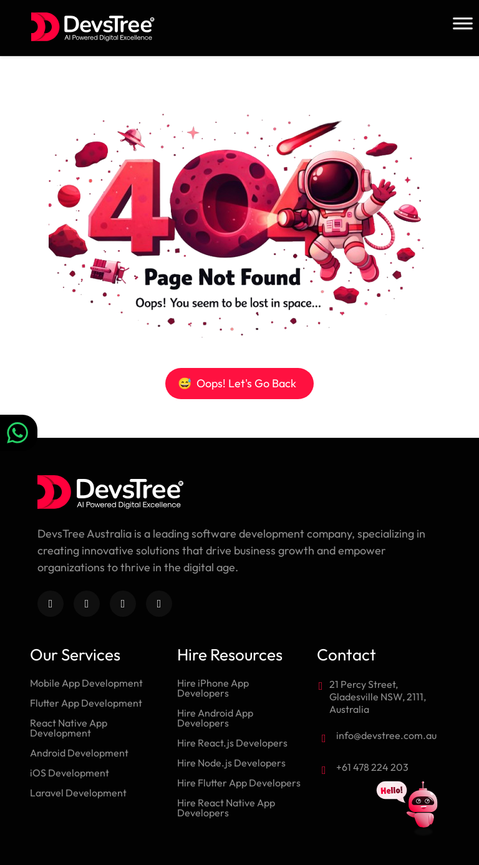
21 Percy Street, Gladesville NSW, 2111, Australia (377, 696)
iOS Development (69, 773)
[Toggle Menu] (463, 23)
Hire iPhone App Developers (213, 688)
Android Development (79, 753)
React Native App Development (68, 728)
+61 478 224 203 (372, 767)
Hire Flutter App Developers (239, 783)
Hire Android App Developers (215, 718)
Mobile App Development (86, 683)
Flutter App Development (86, 703)
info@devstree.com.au (386, 735)
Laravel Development (78, 793)
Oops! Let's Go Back (237, 383)
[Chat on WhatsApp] (18, 433)
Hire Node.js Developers (231, 763)
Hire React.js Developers (232, 743)
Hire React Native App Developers (226, 808)
